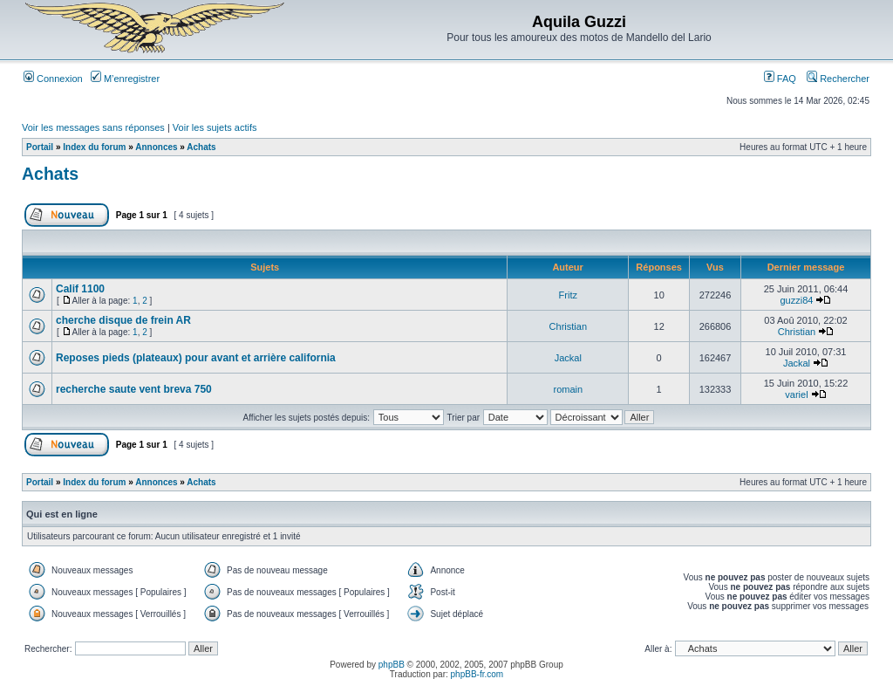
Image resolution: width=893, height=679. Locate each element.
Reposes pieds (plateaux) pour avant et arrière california (196, 358)
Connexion (53, 78)
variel (796, 394)
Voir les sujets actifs (215, 127)
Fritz (568, 295)
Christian (568, 326)
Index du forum (94, 147)
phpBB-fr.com (477, 674)
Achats (201, 147)
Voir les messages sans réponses (93, 127)
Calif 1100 (80, 289)
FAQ (780, 78)
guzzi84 (797, 300)
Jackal (568, 358)
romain (568, 389)
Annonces (156, 147)
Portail (39, 147)
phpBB (391, 664)
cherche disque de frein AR (123, 320)
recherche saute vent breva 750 (134, 389)
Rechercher (838, 78)
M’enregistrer (125, 78)
